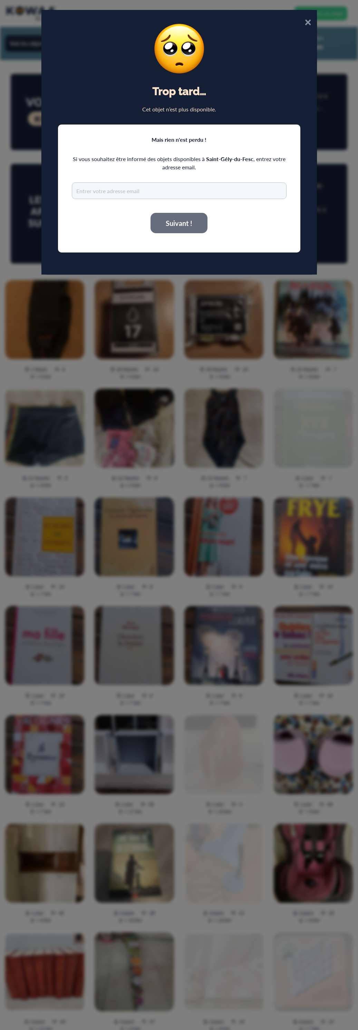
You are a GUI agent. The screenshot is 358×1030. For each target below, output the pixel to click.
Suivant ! (179, 223)
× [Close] (307, 22)
